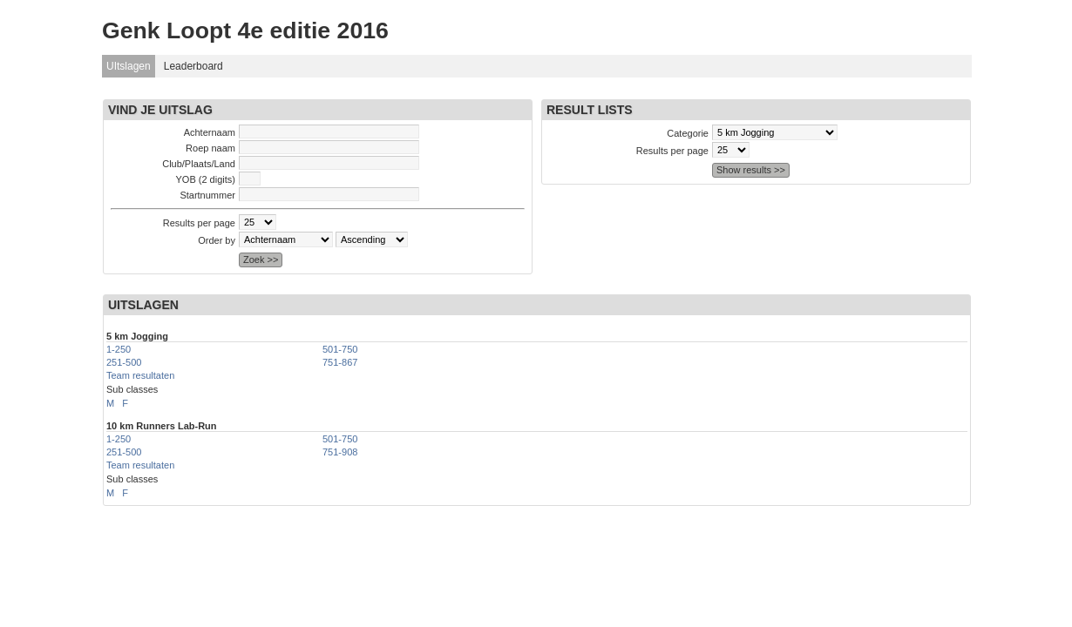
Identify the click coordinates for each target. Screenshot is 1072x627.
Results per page (199, 223)
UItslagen (128, 66)
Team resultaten (140, 375)
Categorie (688, 133)
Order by (216, 240)
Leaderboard (193, 66)
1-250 (118, 349)
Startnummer (207, 195)
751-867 (339, 362)
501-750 (339, 349)
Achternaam (209, 132)
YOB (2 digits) (205, 179)
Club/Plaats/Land (198, 163)
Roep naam (210, 148)
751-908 (339, 452)
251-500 (123, 362)
